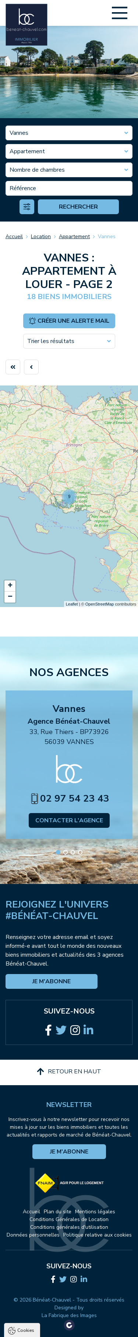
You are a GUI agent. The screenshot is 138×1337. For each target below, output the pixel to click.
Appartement (74, 236)
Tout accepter (69, 1302)
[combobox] (69, 133)
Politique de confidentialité (43, 1283)
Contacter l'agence (69, 820)
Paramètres (69, 1330)
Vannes (107, 236)
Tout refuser (69, 1316)
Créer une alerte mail (69, 321)
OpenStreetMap (99, 604)
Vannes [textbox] (19, 133)
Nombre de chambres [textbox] (37, 170)
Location (41, 236)
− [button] (10, 597)
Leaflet (72, 604)
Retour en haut (69, 1071)
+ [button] (10, 586)
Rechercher (78, 207)
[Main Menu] (119, 13)
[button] (58, 852)
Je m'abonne (51, 981)
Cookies (25, 1200)
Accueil (14, 236)
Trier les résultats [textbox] (50, 341)
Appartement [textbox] (27, 151)
